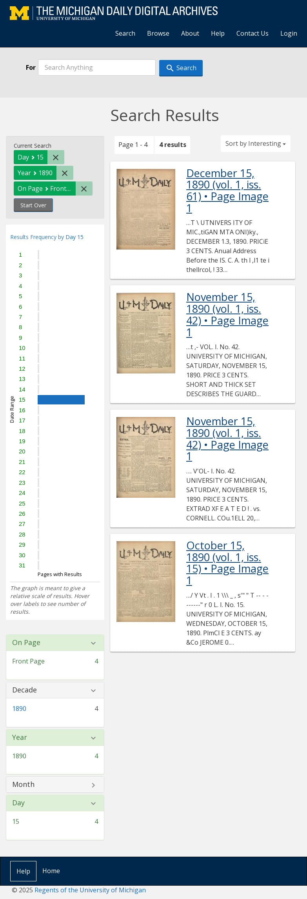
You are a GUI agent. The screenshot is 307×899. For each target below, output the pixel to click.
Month (23, 784)
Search (125, 33)
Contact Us (252, 33)
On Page (26, 643)
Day (18, 803)
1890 (19, 708)
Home (51, 870)
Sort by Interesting (255, 143)
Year (19, 737)
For (31, 67)
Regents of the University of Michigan (90, 890)
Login (288, 33)
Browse (158, 33)
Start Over (33, 205)
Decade (24, 690)
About (190, 33)
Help (218, 33)
